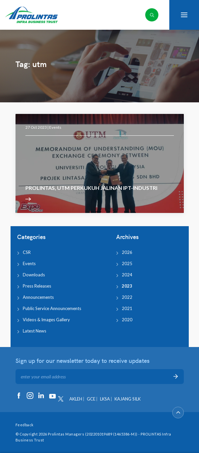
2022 (127, 297)
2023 (127, 286)
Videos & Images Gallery (46, 319)
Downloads (34, 274)
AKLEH (75, 398)
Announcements (38, 297)
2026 (127, 252)
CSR (27, 252)
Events (55, 127)
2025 (127, 263)
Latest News (34, 330)
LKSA (105, 398)
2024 (127, 274)
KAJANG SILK (128, 398)
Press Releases (37, 286)
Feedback (25, 425)
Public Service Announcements (52, 308)
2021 (127, 308)
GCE (91, 398)
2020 (127, 319)
